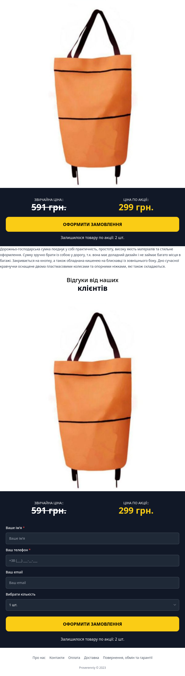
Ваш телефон (18, 550)
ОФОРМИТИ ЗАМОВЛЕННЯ (67, 224)
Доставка (91, 657)
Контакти (56, 657)
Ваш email (14, 572)
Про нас (39, 657)
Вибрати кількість (20, 594)
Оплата (74, 657)
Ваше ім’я (15, 527)
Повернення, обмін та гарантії (127, 657)
